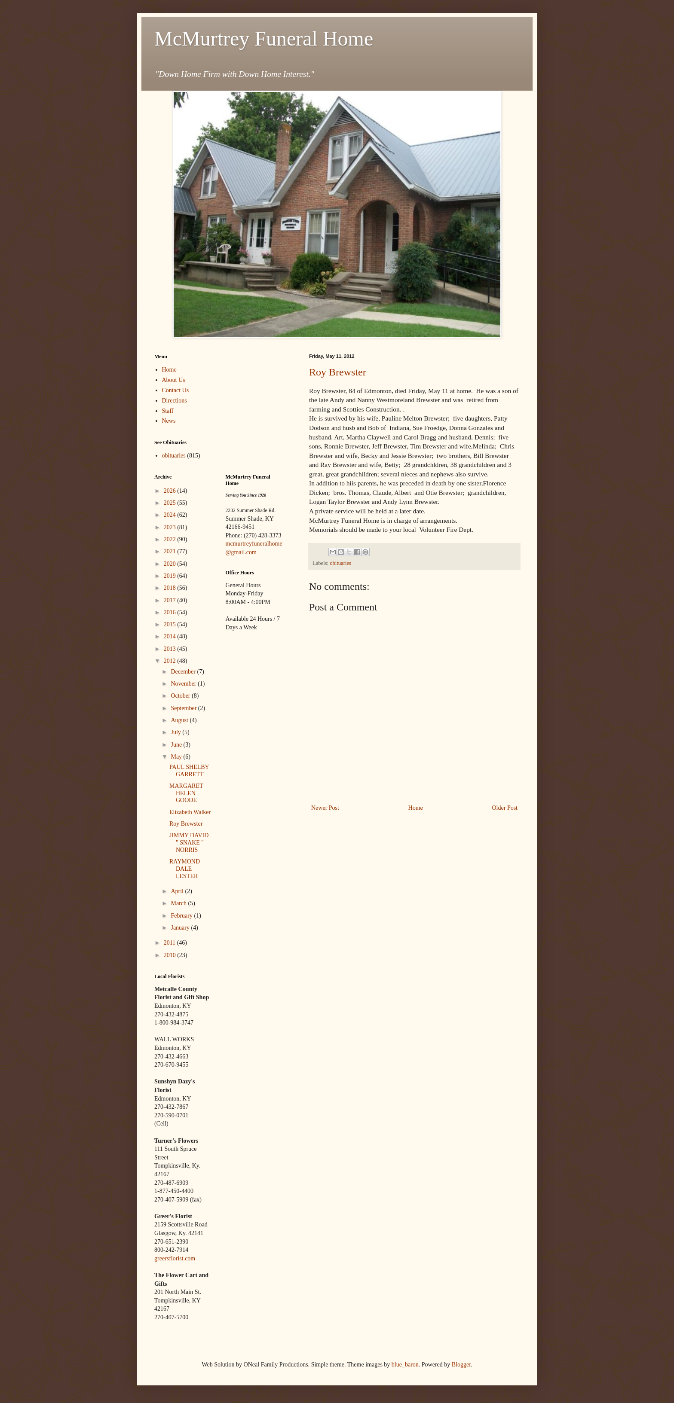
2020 (171, 564)
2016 (171, 612)
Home (415, 808)
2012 (171, 661)
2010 (171, 955)
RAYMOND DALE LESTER (184, 868)
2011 (170, 942)
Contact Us (175, 390)
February (182, 915)
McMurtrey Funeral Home (263, 38)
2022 (171, 539)
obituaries (340, 563)
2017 (171, 600)
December (184, 671)
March (179, 903)
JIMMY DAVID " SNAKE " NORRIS (188, 842)
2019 (171, 576)
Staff (168, 411)
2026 (171, 491)
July (176, 732)
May (177, 756)
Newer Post (325, 808)
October (181, 695)
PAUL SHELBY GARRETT (189, 771)
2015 (171, 624)
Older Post (505, 808)
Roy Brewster (337, 372)
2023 (171, 527)
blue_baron (405, 1364)
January (181, 927)
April (178, 891)
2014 (171, 636)
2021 (171, 551)
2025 (171, 503)
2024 (171, 515)
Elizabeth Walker (190, 812)
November (184, 683)
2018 (171, 588)
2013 (171, 649)
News (169, 421)
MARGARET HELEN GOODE (186, 793)
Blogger (461, 1364)
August (180, 720)
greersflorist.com (174, 1258)
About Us (173, 380)
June (177, 744)
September (184, 708)
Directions (174, 400)
